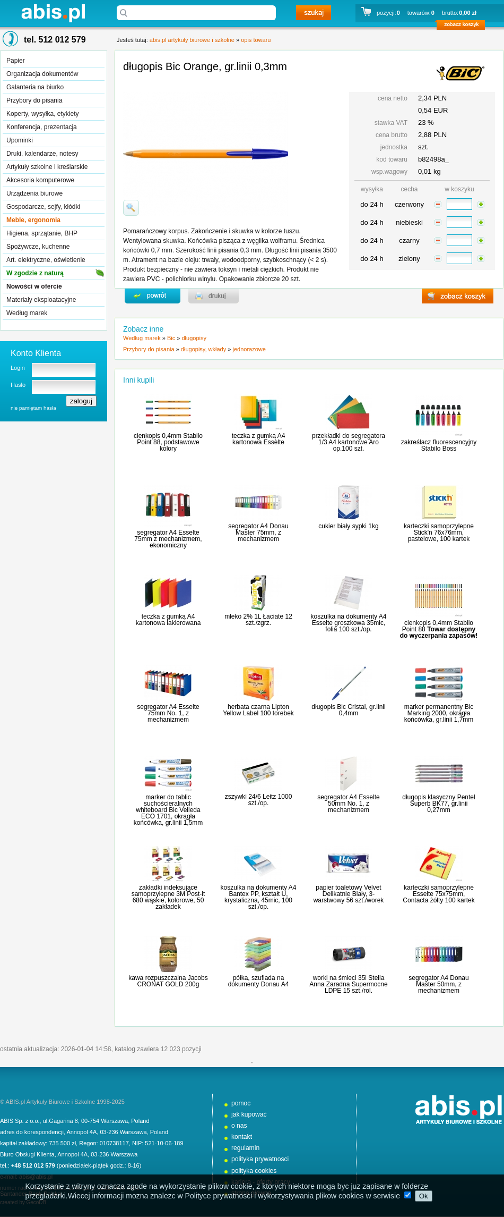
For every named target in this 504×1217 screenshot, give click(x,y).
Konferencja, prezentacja (41, 127)
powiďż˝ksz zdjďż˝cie (131, 208)
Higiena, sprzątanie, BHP (41, 233)
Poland (140, 1121)
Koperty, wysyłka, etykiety (42, 113)
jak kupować (249, 1114)
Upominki (19, 140)
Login (18, 368)
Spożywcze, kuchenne (37, 246)
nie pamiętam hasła (33, 408)
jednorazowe (248, 349)
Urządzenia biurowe (34, 193)
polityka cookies (253, 1170)
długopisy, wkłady (203, 349)
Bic (171, 338)
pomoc (240, 1103)
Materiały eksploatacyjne (41, 299)
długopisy (193, 338)
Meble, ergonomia (33, 220)
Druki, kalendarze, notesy (42, 153)
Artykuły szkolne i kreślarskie (47, 167)
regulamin (245, 1148)
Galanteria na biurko (35, 87)
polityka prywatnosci (260, 1159)
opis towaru (256, 40)
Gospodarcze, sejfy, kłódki (43, 206)
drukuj (213, 296)
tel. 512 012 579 (55, 39)
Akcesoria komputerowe (40, 180)
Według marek (26, 313)
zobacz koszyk (464, 26)
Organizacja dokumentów (42, 74)
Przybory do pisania (34, 100)
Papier (15, 60)
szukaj (313, 13)
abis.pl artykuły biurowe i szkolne (53, 13)
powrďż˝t (152, 296)
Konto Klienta (36, 353)
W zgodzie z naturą (35, 273)
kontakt (241, 1136)
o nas (239, 1125)
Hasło (18, 385)
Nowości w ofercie (34, 286)
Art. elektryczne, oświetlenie (45, 260)
